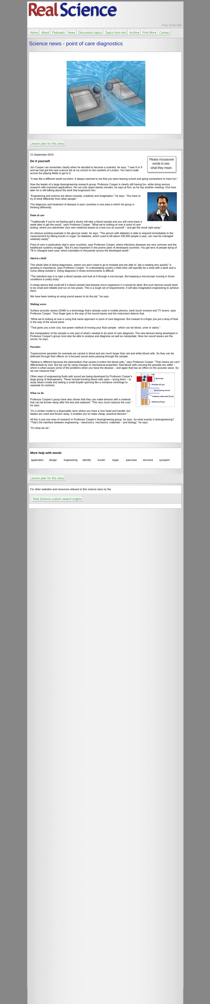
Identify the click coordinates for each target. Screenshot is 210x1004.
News (71, 32)
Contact (164, 32)
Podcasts (58, 32)
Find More (149, 32)
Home (34, 32)
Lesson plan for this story (47, 143)
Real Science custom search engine (57, 499)
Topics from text (115, 32)
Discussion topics (90, 32)
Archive (134, 32)
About (45, 32)
